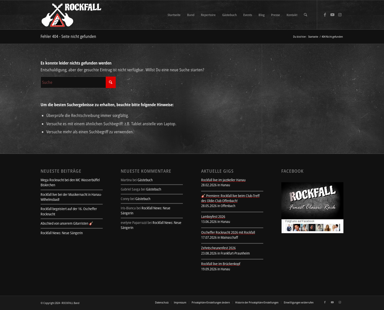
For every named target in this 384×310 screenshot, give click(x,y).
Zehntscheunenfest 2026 (218, 247)
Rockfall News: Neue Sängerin (62, 232)
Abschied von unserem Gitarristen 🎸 (67, 223)
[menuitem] (174, 14)
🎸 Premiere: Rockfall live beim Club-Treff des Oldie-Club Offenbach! (230, 198)
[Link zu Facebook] (325, 14)
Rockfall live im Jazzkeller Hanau (223, 179)
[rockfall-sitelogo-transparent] (72, 14)
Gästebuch (145, 179)
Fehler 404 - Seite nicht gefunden (68, 36)
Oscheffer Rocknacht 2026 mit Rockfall (228, 232)
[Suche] (305, 14)
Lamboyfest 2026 (213, 216)
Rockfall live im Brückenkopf (220, 263)
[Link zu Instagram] (340, 14)
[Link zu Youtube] (332, 14)
